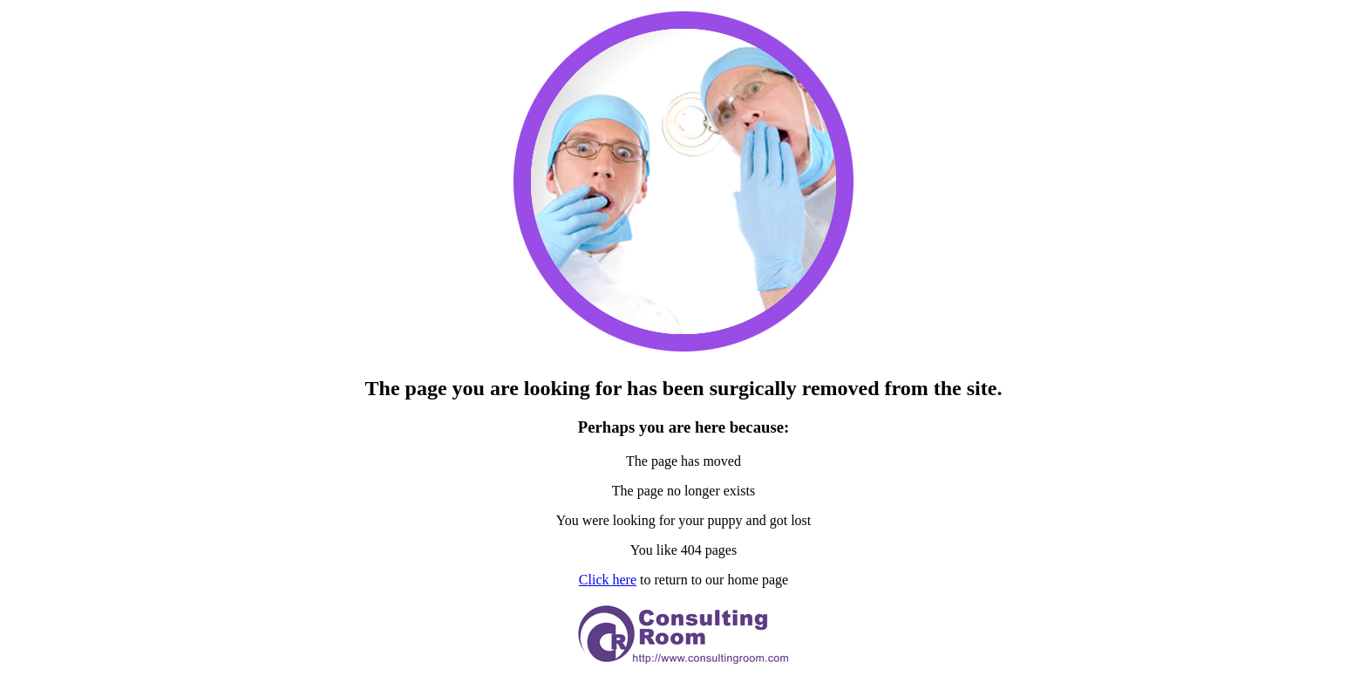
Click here (607, 579)
